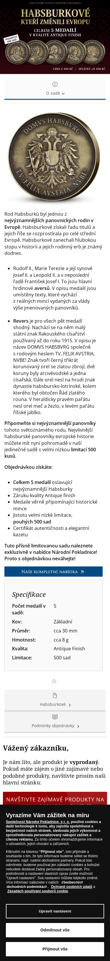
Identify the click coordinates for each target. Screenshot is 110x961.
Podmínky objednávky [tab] (55, 721)
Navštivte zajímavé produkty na (55, 802)
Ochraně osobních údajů (71, 887)
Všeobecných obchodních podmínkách (45, 884)
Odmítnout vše (55, 930)
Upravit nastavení (55, 911)
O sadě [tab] (55, 89)
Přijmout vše (55, 949)
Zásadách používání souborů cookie (37, 891)
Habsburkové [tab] (55, 700)
